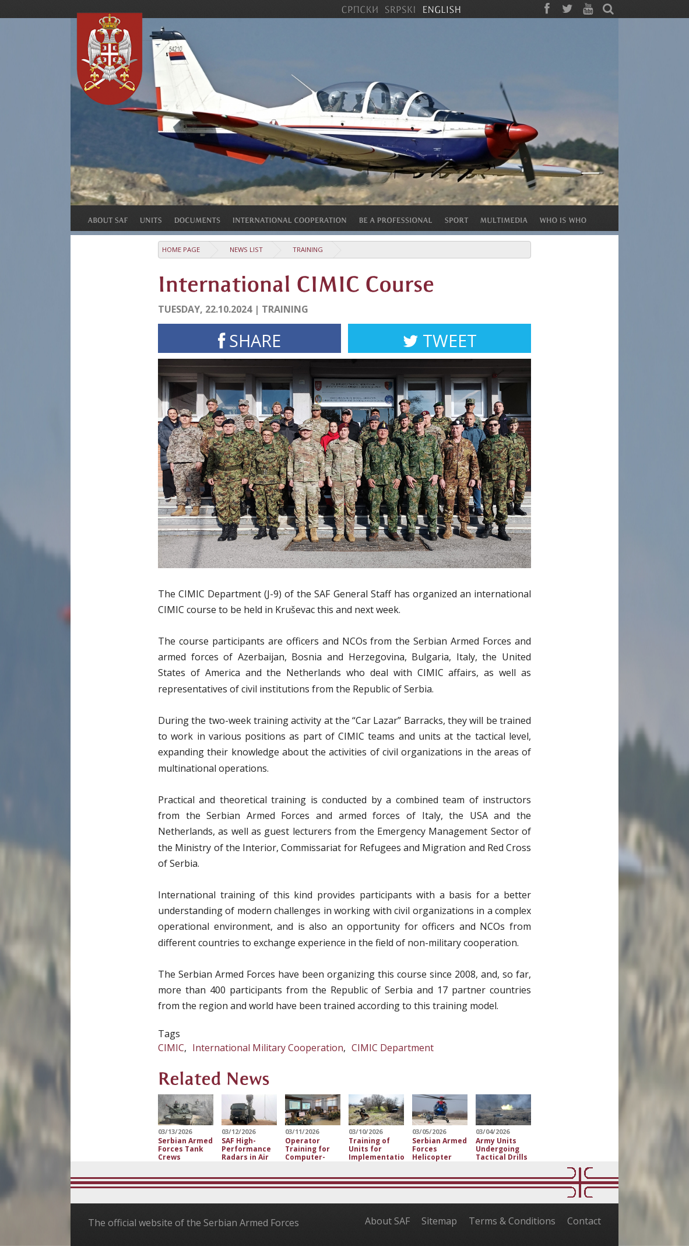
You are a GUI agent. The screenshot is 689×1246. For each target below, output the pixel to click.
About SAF (387, 1220)
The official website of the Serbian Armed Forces (193, 1222)
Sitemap (439, 1220)
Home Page (181, 249)
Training (308, 249)
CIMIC (171, 1047)
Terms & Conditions (512, 1220)
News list (246, 249)
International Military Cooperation (267, 1047)
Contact (584, 1220)
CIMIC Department (392, 1047)
